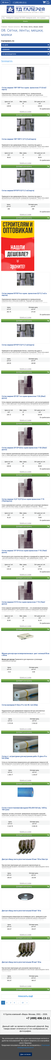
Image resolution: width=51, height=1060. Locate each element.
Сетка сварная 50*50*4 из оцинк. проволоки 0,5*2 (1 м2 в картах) (24, 294)
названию (6, 49)
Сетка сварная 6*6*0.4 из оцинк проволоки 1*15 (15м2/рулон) (23, 603)
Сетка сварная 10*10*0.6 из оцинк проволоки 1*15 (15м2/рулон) (24, 551)
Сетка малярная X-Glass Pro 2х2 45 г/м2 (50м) (20, 705)
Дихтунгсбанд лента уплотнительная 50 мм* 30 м (21, 911)
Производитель (7, 61)
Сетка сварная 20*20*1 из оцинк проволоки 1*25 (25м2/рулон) (24, 397)
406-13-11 (19, 2)
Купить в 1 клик (25, 112)
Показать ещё (25, 996)
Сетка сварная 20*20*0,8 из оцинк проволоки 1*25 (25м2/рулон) (24, 448)
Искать (25, 21)
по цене (5, 45)
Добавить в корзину (24, 115)
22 (23, 1003)
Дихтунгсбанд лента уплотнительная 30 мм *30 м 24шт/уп (25, 859)
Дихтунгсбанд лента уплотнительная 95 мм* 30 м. (21, 962)
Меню (5, 2)
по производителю (9, 54)
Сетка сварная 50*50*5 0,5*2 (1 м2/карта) (18, 190)
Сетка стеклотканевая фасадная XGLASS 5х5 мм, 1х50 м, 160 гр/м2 (24, 809)
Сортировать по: (8, 41)
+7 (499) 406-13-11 (38, 1018)
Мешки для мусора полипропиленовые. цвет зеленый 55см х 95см (25, 654)
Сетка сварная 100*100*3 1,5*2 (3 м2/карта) (19, 139)
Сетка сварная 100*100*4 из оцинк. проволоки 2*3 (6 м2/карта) (24, 88)
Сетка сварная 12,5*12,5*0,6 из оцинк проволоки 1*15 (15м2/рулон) (23, 500)
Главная (4, 27)
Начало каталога (14, 27)
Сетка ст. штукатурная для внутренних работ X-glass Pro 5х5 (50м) (24, 757)
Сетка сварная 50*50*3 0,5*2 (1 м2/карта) (18, 345)
